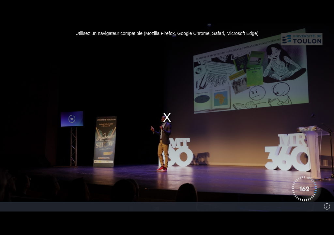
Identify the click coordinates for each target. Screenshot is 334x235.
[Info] (327, 207)
